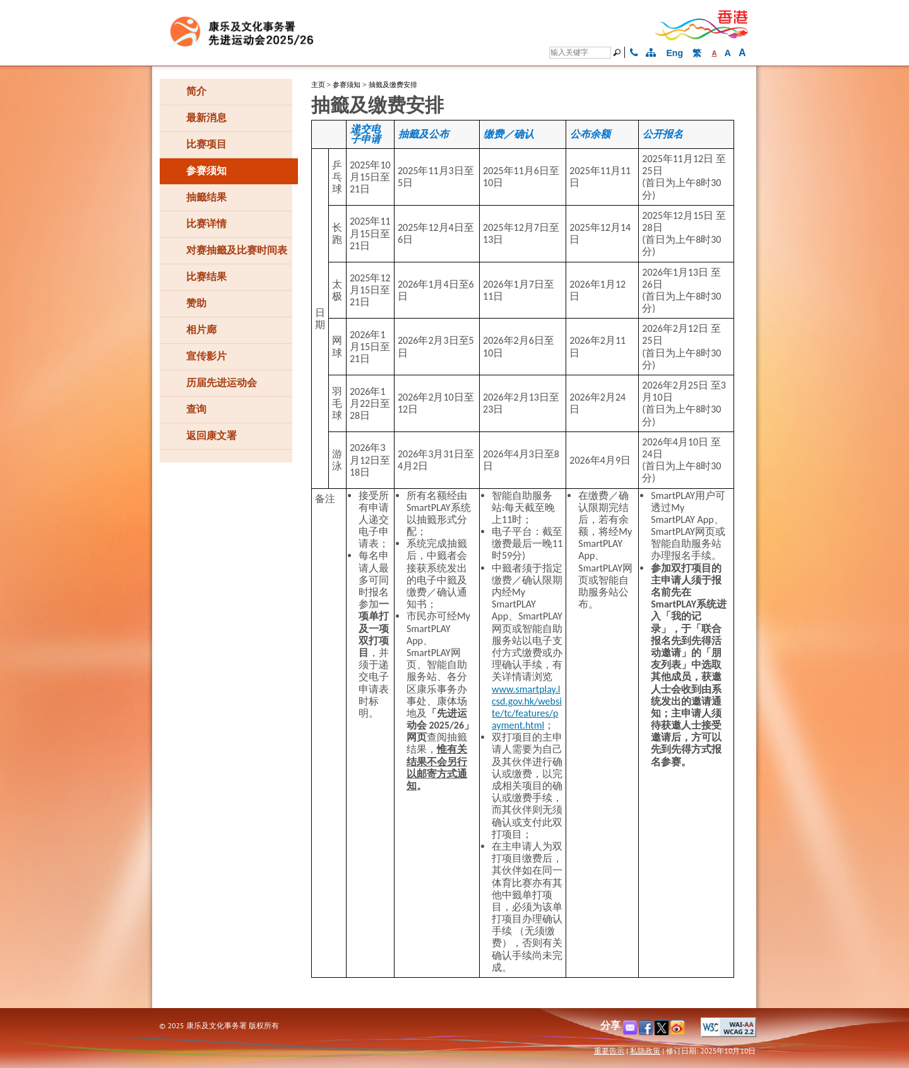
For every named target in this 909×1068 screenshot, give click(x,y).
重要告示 (609, 1050)
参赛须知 (346, 84)
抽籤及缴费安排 (393, 84)
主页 (318, 84)
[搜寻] (580, 53)
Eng (675, 53)
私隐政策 (645, 1050)
